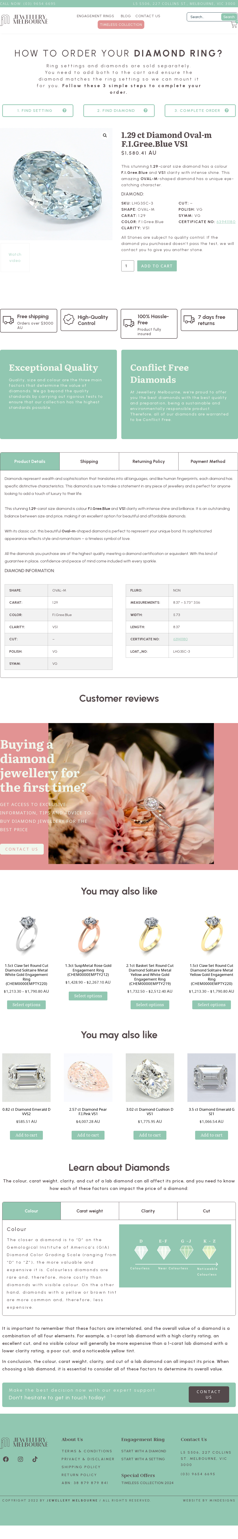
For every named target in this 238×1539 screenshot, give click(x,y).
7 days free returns (211, 327)
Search (229, 17)
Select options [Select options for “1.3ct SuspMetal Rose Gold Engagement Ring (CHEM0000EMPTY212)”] (88, 1003)
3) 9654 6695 (42, 3)
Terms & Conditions (87, 1459)
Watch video (15, 265)
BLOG (126, 16)
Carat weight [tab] (89, 1218)
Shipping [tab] (89, 469)
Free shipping (33, 324)
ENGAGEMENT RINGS (96, 16)
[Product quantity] (127, 273)
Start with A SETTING (143, 1467)
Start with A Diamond (143, 1459)
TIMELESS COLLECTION (121, 25)
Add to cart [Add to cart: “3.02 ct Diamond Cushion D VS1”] (150, 1143)
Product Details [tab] (29, 469)
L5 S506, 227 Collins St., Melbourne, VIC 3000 (184, 3)
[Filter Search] (212, 16)
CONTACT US (147, 16)
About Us (72, 1447)
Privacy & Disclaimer (88, 1467)
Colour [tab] (31, 1218)
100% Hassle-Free (153, 327)
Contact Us (194, 1447)
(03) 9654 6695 (198, 1482)
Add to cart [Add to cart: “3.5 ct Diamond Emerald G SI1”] (212, 1143)
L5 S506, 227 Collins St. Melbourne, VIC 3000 (206, 1466)
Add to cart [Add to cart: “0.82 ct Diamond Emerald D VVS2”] (26, 1143)
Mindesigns (222, 1508)
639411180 (226, 229)
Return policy (79, 1483)
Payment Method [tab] (208, 469)
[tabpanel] (119, 581)
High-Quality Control (93, 327)
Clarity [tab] (148, 1218)
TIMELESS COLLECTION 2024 (147, 1490)
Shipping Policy (81, 1475)
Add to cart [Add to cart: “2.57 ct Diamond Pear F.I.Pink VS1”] (88, 1143)
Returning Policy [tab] (149, 469)
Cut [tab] (206, 1218)
